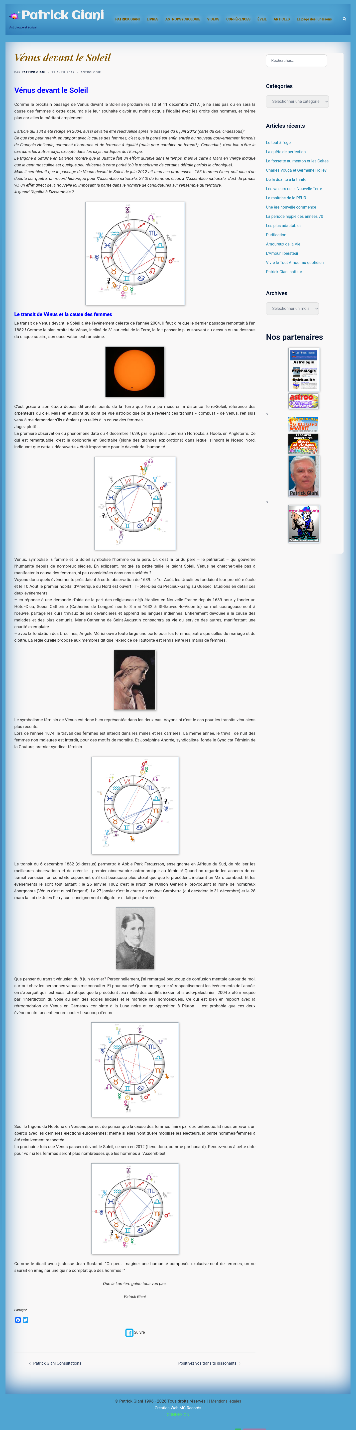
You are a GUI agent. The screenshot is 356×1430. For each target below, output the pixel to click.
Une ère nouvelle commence (292, 207)
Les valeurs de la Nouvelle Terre (295, 188)
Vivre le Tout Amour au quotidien (296, 262)
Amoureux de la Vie (284, 243)
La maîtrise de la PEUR (287, 197)
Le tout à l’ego (279, 142)
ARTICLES (282, 19)
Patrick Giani (62, 15)
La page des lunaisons (314, 19)
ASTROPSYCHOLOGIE (182, 19)
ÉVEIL (262, 19)
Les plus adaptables (285, 225)
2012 (140, 1146)
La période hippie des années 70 (296, 216)
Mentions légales (226, 1401)
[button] (345, 19)
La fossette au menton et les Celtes (299, 160)
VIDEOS (213, 19)
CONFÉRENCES (238, 19)
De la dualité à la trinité (287, 179)
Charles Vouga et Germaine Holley (298, 170)
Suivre (134, 1332)
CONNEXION (178, 1414)
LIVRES (152, 19)
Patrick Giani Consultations (58, 1363)
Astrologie (91, 72)
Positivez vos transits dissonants (206, 1363)
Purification (276, 234)
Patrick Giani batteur (285, 271)
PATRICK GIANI (127, 19)
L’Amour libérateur (283, 253)
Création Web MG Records (178, 1407)
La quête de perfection (287, 151)
